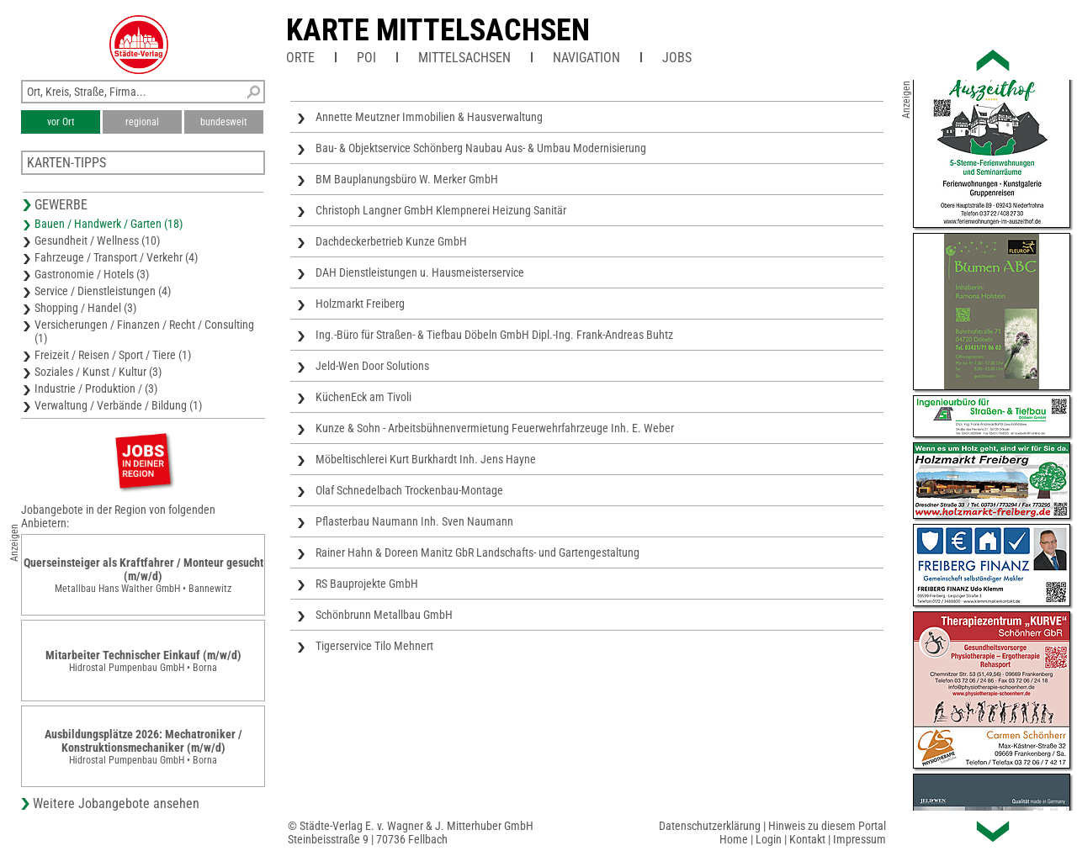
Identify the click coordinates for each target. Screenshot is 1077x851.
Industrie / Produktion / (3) (95, 388)
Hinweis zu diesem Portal (827, 825)
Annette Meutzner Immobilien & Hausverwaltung (429, 117)
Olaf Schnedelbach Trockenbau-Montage (409, 490)
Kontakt (807, 839)
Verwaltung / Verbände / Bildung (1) (118, 405)
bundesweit (223, 122)
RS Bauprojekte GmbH (367, 583)
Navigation (586, 58)
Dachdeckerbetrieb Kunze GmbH (391, 241)
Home (733, 839)
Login (769, 839)
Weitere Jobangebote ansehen (116, 803)
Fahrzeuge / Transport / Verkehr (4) (116, 257)
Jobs (677, 58)
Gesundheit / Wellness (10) (97, 240)
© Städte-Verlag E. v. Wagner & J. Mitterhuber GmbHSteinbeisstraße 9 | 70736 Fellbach (410, 832)
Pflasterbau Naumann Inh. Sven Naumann (414, 521)
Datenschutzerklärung (710, 825)
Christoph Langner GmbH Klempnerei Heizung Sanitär (441, 210)
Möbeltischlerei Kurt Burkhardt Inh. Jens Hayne (426, 459)
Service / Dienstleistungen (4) (102, 291)
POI (366, 58)
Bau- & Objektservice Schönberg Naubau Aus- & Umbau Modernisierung (481, 148)
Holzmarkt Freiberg (360, 303)
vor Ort (61, 122)
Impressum (859, 839)
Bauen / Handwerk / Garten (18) (108, 223)
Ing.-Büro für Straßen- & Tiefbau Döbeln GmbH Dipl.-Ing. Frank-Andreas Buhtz (494, 334)
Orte (300, 58)
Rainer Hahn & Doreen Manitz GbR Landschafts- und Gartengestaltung (477, 552)
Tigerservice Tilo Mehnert (374, 646)
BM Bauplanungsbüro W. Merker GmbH (407, 179)
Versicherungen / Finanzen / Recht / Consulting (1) (144, 331)
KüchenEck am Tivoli (363, 397)
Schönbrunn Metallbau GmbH (384, 614)
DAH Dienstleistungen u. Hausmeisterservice (420, 272)
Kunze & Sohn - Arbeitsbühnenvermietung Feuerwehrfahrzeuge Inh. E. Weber (495, 428)
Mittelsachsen (464, 58)
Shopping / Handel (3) (85, 307)
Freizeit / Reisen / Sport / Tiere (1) (112, 355)
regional (142, 122)
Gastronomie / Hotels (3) (91, 274)
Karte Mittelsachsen (438, 30)
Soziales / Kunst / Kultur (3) (98, 371)
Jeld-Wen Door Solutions (372, 366)
